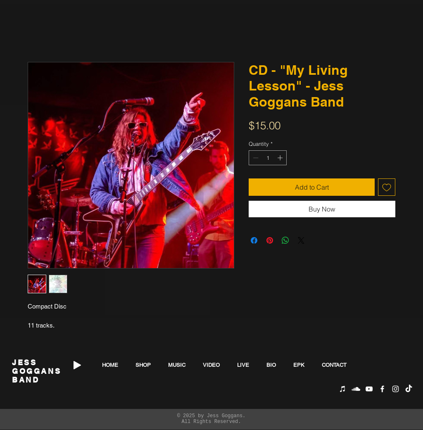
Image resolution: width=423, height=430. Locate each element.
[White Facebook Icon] (382, 389)
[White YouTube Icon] (369, 389)
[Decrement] (255, 158)
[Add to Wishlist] (386, 187)
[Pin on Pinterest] (270, 240)
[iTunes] (342, 389)
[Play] (77, 365)
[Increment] (281, 158)
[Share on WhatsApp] (285, 240)
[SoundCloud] (356, 389)
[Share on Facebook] (254, 240)
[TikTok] (408, 389)
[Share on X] (301, 240)
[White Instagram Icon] (395, 389)
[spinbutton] (268, 158)
